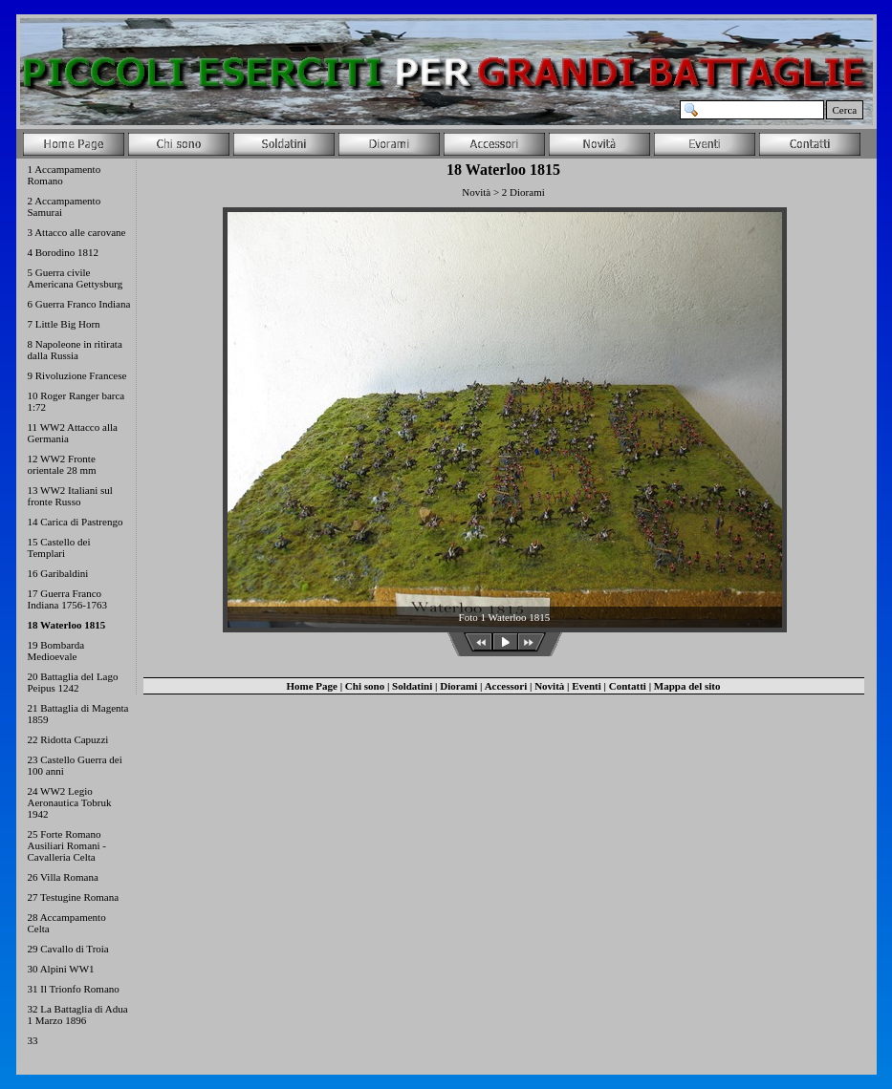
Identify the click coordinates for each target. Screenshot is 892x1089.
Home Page (311, 686)
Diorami (458, 686)
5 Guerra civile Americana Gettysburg (75, 278)
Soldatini (412, 686)
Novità (549, 686)
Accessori (506, 686)
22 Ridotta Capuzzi (68, 739)
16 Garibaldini (58, 573)
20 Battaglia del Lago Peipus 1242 (73, 682)
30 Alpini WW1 (61, 968)
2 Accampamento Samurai (64, 206)
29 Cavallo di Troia (68, 948)
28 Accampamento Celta (67, 922)
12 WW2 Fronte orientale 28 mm (62, 464)
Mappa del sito (687, 686)
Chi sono (364, 686)
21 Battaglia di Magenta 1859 (78, 713)
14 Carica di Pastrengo (75, 521)
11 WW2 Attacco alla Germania (73, 432)
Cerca (845, 110)
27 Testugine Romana (74, 897)
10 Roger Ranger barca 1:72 (76, 401)
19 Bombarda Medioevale (56, 650)
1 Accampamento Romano (64, 174)
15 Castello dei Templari (59, 547)
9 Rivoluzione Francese (77, 375)
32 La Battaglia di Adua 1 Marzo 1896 (78, 1014)
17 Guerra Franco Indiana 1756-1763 (67, 598)
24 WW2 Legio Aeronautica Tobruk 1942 (70, 802)
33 (33, 1040)
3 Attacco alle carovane (77, 232)
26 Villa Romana (63, 877)
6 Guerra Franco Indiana (79, 304)
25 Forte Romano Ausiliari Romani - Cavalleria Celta (67, 845)
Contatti (627, 686)
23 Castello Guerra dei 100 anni (75, 765)
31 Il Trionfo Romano (74, 988)
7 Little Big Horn (64, 324)
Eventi (586, 686)
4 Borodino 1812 (63, 252)
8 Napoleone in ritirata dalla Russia (75, 349)
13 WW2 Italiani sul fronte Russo (70, 495)
